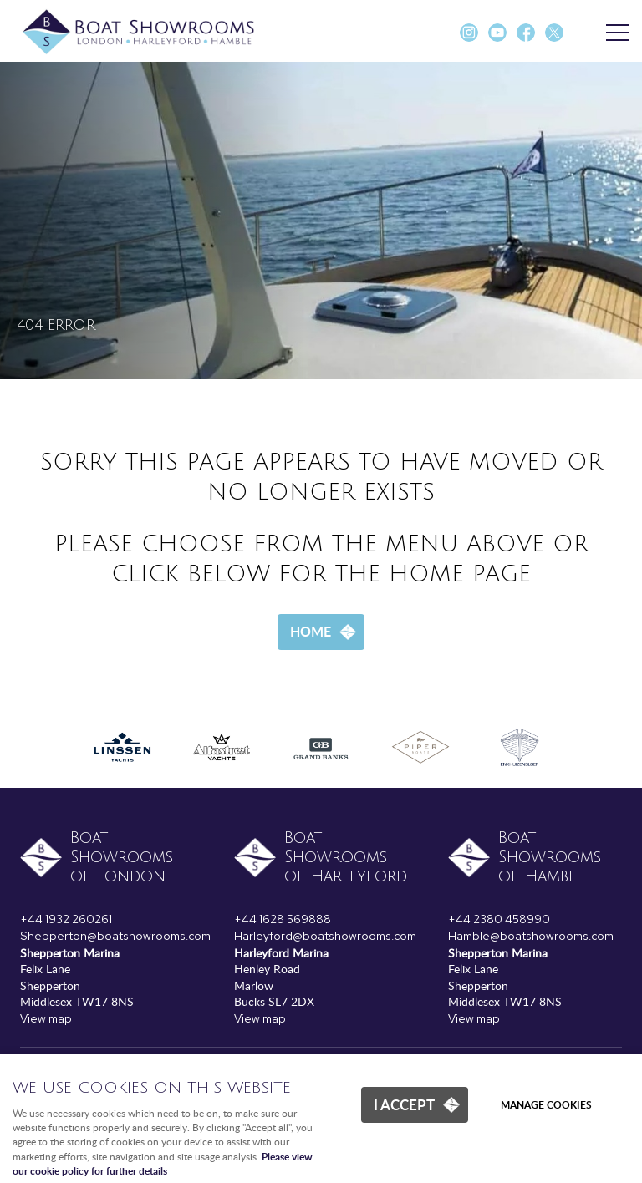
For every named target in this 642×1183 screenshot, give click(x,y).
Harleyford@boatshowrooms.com (325, 935)
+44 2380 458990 (499, 919)
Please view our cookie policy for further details (163, 1164)
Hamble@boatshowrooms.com (531, 935)
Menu (613, 33)
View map (46, 1018)
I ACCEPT (404, 1104)
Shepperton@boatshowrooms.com (115, 935)
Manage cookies (546, 1105)
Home (310, 631)
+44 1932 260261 (66, 919)
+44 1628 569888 (282, 919)
